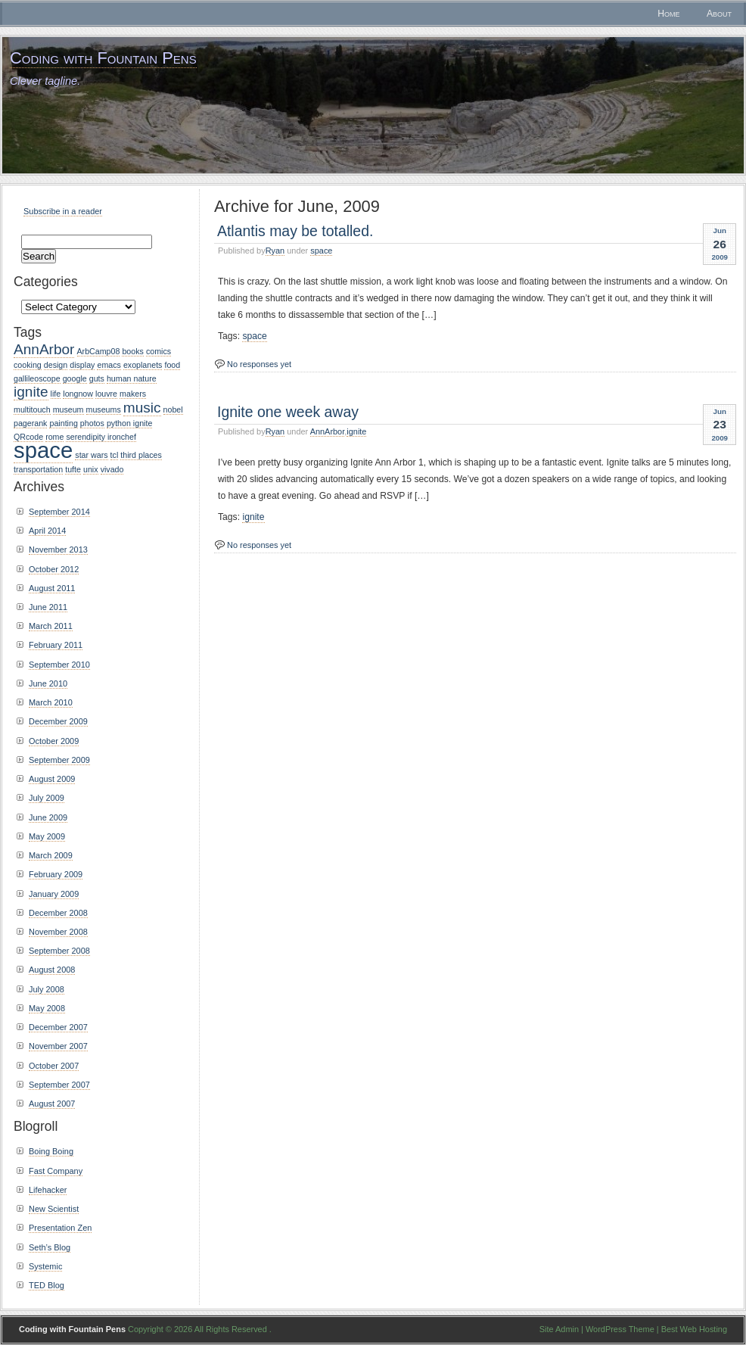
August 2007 (52, 1103)
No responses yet (259, 364)
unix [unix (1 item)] (90, 469)
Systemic (45, 1266)
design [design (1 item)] (55, 364)
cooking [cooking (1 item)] (28, 364)
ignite (356, 431)
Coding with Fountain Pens (103, 57)
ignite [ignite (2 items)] (31, 392)
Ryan (275, 250)
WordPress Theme (620, 1329)
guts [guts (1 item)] (96, 378)
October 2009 (54, 741)
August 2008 (52, 969)
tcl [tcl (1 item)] (114, 454)
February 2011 (55, 644)
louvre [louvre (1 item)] (106, 393)
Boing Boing (51, 1151)
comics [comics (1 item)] (158, 351)
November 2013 (58, 549)
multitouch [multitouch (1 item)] (32, 409)
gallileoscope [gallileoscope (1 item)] (37, 378)
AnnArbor (327, 431)
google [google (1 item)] (75, 378)
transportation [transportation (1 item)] (38, 469)
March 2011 (51, 625)
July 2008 (46, 989)
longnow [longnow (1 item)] (78, 393)
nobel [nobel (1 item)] (173, 409)
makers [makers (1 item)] (133, 393)
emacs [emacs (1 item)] (108, 364)
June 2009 (48, 817)
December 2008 (58, 912)
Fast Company (55, 1170)
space (321, 250)
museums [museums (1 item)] (103, 409)
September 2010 (59, 664)
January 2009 (54, 893)
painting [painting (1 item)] (63, 423)
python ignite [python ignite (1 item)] (129, 423)
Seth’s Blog (49, 1247)
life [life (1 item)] (56, 393)
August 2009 (52, 778)
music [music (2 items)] (142, 408)
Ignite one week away (288, 411)
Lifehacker (48, 1189)
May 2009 (47, 836)
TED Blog (46, 1285)
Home (668, 13)
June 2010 (48, 683)
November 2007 (58, 1046)
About (719, 13)
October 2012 (54, 569)
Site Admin (559, 1329)
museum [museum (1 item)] (68, 409)
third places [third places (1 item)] (141, 454)
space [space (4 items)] (43, 449)
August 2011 (52, 588)
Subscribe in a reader (62, 211)
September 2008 (59, 950)
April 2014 (47, 530)
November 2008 (58, 931)
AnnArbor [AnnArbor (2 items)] (44, 349)
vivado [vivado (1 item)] (112, 469)
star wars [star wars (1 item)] (91, 454)
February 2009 (55, 874)
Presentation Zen (60, 1227)
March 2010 (51, 702)
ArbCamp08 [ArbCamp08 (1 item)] (98, 351)
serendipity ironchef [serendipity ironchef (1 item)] (100, 436)
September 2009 (59, 759)
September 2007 (59, 1084)
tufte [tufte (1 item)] (73, 469)
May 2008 (47, 1008)
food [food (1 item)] (172, 364)
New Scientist (54, 1208)
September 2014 (59, 511)
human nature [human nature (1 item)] (132, 378)
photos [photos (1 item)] (92, 423)
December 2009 (58, 721)
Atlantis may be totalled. (295, 231)
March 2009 (51, 855)
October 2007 (54, 1065)
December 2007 (58, 1027)
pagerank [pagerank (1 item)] (30, 423)
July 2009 (46, 797)
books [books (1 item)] (132, 351)
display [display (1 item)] (82, 364)
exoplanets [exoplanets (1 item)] (143, 364)
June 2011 (48, 607)
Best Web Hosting (694, 1329)
